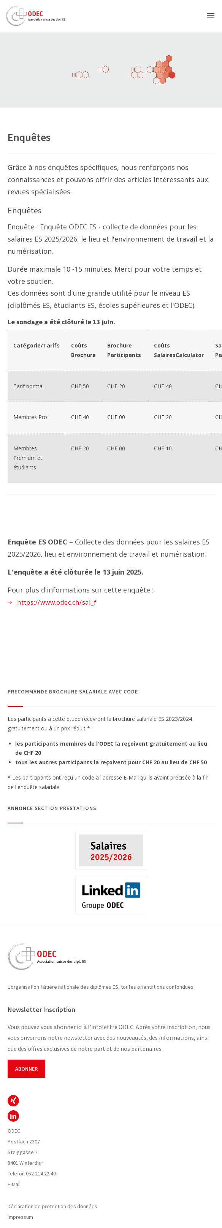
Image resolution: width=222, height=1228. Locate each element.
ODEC (13, 1100)
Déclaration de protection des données (52, 1206)
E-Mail (14, 1184)
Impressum (20, 1217)
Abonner (26, 1068)
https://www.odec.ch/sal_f (57, 602)
